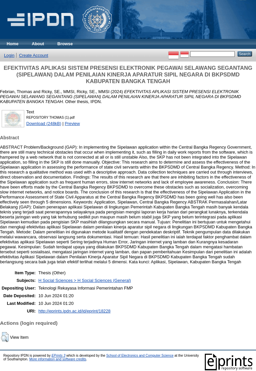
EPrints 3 (58, 355)
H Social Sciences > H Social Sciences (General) (84, 280)
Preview (72, 123)
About (38, 43)
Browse (65, 43)
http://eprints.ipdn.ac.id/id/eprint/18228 (74, 311)
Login (9, 55)
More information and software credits (57, 359)
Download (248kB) (43, 123)
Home (13, 43)
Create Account (33, 55)
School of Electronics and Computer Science (140, 355)
